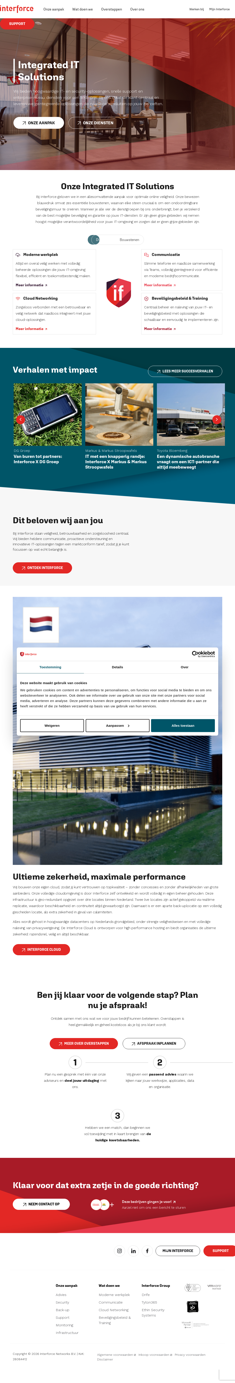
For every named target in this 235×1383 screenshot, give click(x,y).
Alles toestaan (183, 725)
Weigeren (52, 725)
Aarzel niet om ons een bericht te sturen (154, 1221)
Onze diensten (95, 124)
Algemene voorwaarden (116, 1368)
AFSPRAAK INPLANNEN (154, 1058)
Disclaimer (105, 1373)
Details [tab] (117, 667)
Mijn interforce (178, 1265)
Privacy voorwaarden (190, 1368)
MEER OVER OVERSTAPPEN (84, 1058)
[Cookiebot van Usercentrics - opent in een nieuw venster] (195, 654)
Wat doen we (82, 9)
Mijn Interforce (219, 9)
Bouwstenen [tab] (129, 240)
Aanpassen (117, 725)
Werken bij (196, 9)
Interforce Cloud (41, 964)
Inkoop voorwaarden (155, 1368)
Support (17, 25)
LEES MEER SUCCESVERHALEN (185, 386)
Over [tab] (185, 667)
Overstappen (111, 9)
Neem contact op (41, 1219)
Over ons (137, 9)
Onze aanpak (53, 9)
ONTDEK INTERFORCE (42, 582)
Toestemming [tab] (50, 667)
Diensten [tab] (103, 240)
